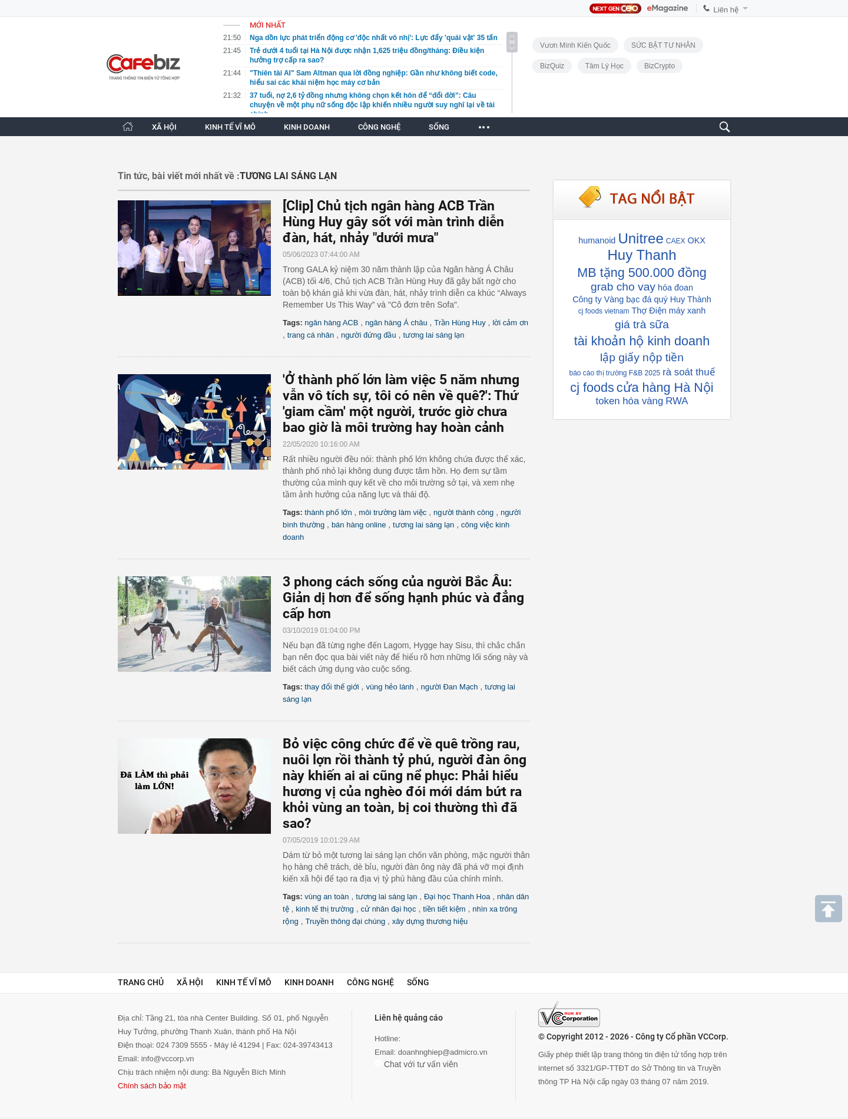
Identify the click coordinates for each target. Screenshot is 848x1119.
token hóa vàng (630, 401)
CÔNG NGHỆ (379, 127)
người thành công (463, 512)
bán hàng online (359, 524)
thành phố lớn (328, 512)
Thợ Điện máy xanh (668, 310)
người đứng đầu (368, 335)
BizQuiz (552, 66)
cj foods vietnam (604, 311)
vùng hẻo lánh (389, 686)
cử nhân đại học (388, 909)
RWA (676, 401)
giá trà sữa (642, 324)
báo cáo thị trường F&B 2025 (614, 373)
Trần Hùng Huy (459, 322)
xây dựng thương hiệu (430, 921)
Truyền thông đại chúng (345, 921)
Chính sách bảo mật (152, 1085)
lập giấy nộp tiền (642, 357)
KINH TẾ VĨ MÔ (230, 127)
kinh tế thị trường (325, 909)
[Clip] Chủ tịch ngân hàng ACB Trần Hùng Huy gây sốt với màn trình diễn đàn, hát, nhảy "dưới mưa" (393, 222)
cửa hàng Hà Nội (665, 387)
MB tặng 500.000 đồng (642, 272)
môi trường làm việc (392, 512)
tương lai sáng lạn (433, 335)
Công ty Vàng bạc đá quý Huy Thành (641, 299)
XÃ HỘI (164, 127)
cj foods (592, 387)
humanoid (596, 240)
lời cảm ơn (510, 322)
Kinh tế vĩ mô (243, 982)
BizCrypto (659, 66)
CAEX (675, 241)
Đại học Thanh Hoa (457, 896)
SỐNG (439, 127)
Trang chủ (141, 982)
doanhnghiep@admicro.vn (443, 1052)
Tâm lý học (604, 66)
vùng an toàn (326, 896)
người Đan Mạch (449, 686)
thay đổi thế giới (331, 686)
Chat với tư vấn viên (416, 1064)
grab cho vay (623, 286)
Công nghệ (370, 982)
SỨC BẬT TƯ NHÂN (663, 45)
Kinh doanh (309, 982)
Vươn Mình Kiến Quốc (575, 45)
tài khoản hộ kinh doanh (642, 341)
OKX (696, 240)
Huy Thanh (642, 255)
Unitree (640, 238)
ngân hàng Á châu (396, 322)
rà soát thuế (688, 372)
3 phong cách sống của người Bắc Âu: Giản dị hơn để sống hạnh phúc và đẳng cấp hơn (403, 598)
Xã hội (190, 982)
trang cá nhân (310, 335)
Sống (418, 982)
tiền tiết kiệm (444, 909)
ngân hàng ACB (331, 322)
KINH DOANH (307, 127)
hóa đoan (675, 287)
